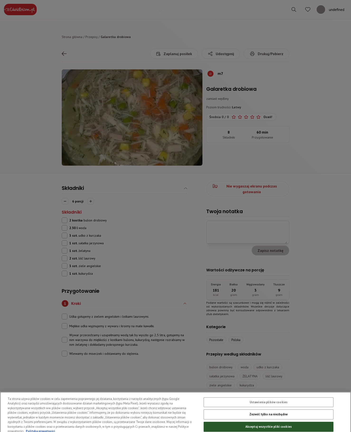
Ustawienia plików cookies (268, 409)
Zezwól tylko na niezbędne (268, 421)
